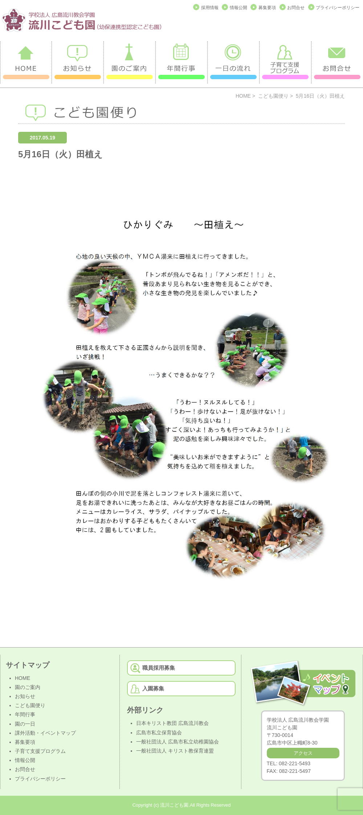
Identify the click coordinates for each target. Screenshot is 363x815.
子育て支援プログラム (40, 751)
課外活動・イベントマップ (45, 733)
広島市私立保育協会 (159, 732)
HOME (243, 96)
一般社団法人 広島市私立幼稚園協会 (177, 742)
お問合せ (296, 7)
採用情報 (210, 7)
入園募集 (153, 688)
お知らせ (25, 696)
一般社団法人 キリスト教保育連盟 (175, 751)
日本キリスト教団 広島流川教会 (172, 723)
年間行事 (25, 714)
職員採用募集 (158, 668)
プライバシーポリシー (337, 7)
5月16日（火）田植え (60, 154)
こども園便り (273, 96)
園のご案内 (27, 687)
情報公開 (238, 7)
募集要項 (267, 7)
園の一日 (25, 724)
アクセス (303, 753)
